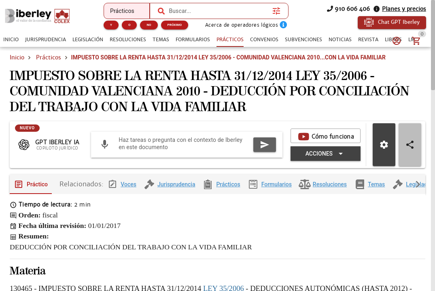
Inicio (17, 57)
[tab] (11, 39)
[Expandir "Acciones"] (326, 160)
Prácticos (48, 57)
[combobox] (218, 11)
